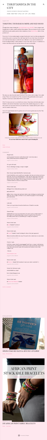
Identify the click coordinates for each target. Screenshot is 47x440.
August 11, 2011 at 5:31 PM (12, 198)
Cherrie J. (9, 242)
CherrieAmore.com (11, 253)
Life (29, 13)
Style (20, 13)
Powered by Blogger (23, 435)
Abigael (9, 154)
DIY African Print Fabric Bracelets (19, 423)
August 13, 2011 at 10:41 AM (12, 238)
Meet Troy (14, 13)
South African (34, 31)
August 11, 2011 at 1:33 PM (12, 160)
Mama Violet (10, 186)
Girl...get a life (10, 164)
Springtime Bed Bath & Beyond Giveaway (21, 351)
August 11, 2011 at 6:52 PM (12, 218)
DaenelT (9, 211)
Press (33, 13)
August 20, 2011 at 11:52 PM (12, 283)
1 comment (8, 426)
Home (8, 13)
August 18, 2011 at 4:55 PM (12, 275)
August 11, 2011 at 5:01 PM (12, 182)
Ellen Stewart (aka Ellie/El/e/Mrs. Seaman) (17, 173)
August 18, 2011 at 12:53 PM (12, 264)
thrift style (8, 147)
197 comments (9, 353)
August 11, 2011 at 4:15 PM (12, 168)
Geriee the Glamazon (12, 268)
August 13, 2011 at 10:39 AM (12, 226)
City (26, 13)
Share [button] (4, 145)
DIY (23, 13)
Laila (8, 203)
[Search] (44, 4)
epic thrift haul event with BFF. (26, 27)
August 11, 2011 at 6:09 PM (12, 207)
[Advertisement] (24, 301)
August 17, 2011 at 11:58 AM (12, 255)
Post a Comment (7, 287)
